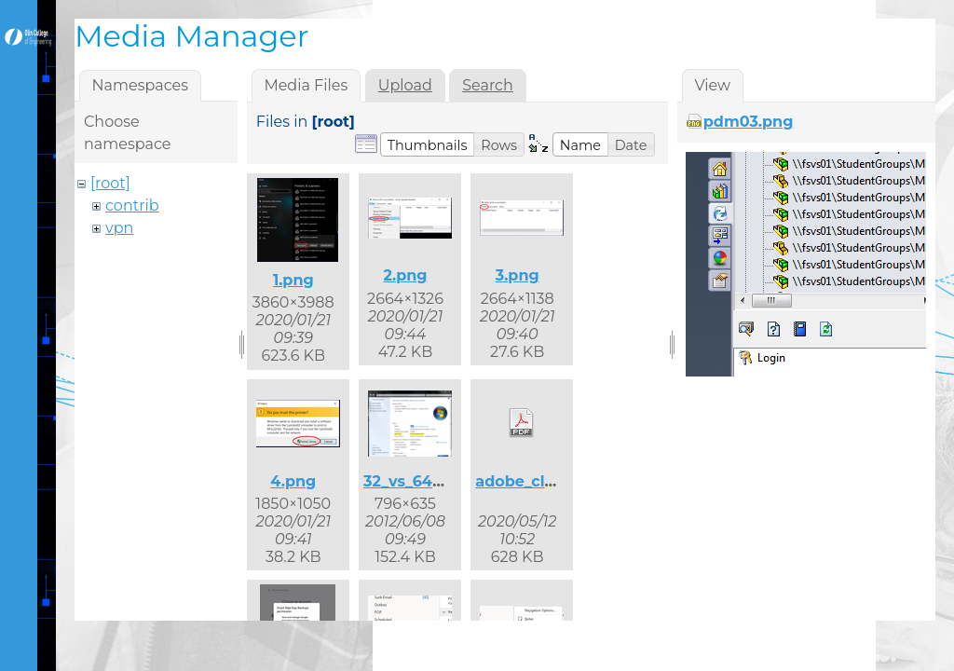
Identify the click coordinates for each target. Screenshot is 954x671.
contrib (132, 205)
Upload (405, 85)
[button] (427, 144)
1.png (293, 280)
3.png (517, 275)
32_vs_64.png (415, 481)
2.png (405, 275)
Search (487, 85)
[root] (110, 183)
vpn (119, 228)
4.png (293, 481)
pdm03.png (748, 121)
